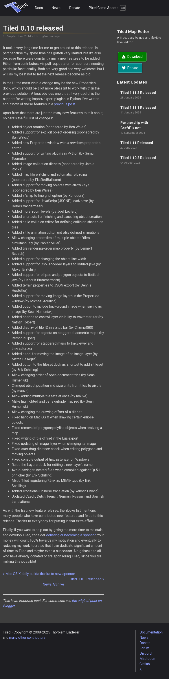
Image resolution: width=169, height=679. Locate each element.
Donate (74, 8)
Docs (39, 8)
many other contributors (27, 637)
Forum (144, 648)
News (56, 8)
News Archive (53, 584)
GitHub (145, 664)
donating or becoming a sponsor (71, 535)
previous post (64, 104)
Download (132, 57)
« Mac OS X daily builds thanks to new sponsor (39, 574)
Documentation (151, 632)
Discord (146, 653)
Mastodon (147, 659)
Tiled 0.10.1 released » (86, 579)
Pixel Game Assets (107, 8)
